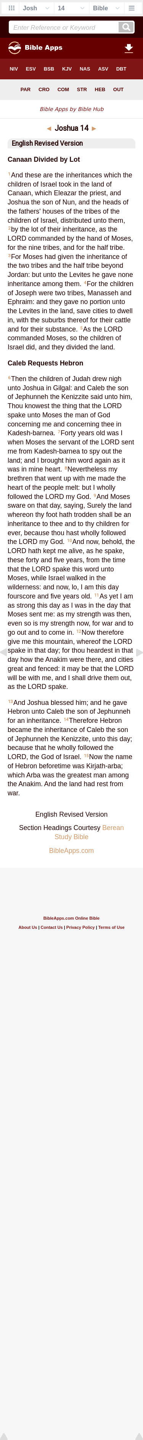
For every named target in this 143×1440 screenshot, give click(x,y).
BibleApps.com (71, 850)
